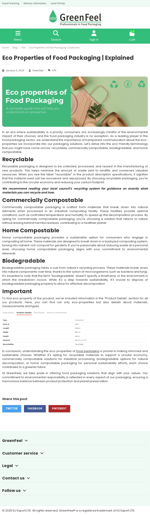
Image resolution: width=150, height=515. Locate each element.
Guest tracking (11, 3)
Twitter (12, 408)
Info (54, 70)
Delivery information (35, 3)
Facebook (35, 408)
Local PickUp (58, 3)
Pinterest (59, 408)
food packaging (87, 351)
